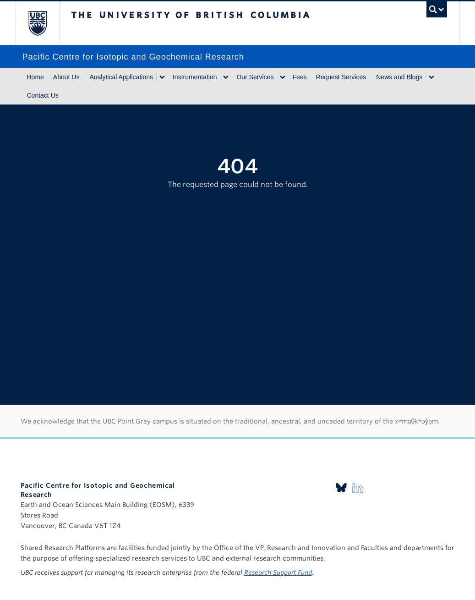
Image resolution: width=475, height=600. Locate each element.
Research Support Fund (278, 572)
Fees (299, 77)
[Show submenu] (161, 77)
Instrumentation (195, 77)
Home (35, 77)
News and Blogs (399, 77)
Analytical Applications (121, 77)
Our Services (254, 77)
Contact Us (43, 95)
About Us (66, 77)
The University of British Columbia (44, 23)
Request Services (341, 77)
